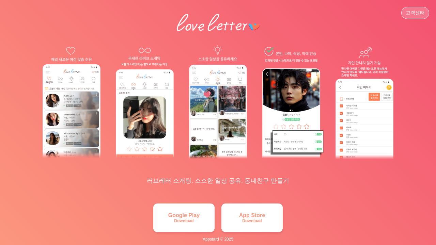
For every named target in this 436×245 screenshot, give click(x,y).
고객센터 (415, 12)
